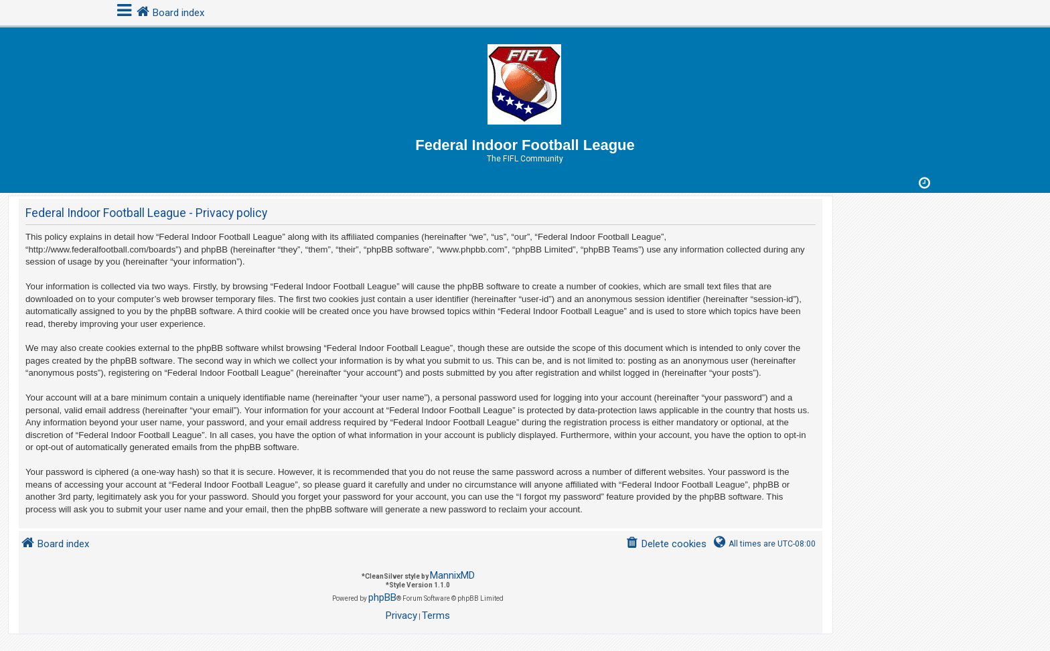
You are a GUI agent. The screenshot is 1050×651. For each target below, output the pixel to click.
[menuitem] (666, 544)
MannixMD (452, 575)
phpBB (382, 597)
